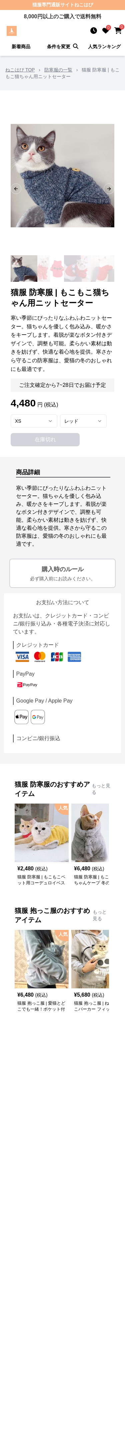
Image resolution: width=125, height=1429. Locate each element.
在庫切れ (45, 439)
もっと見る (101, 789)
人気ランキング (104, 46)
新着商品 (21, 46)
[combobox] (34, 421)
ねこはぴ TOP (20, 69)
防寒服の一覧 (58, 69)
